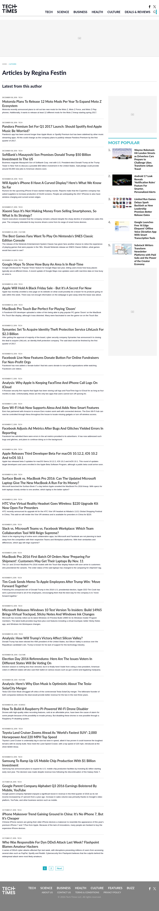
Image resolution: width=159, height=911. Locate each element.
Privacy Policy (112, 892)
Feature (22, 680)
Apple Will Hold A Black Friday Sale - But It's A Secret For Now (46, 288)
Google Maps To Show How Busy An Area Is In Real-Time (42, 264)
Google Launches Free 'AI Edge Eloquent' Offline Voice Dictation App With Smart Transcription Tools (145, 230)
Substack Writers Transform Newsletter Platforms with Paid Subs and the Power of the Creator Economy (145, 255)
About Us (47, 892)
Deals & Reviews (137, 12)
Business (80, 12)
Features (115, 888)
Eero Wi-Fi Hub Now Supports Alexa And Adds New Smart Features (50, 408)
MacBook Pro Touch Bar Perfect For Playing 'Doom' (39, 309)
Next (59, 868)
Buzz (130, 888)
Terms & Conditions (87, 892)
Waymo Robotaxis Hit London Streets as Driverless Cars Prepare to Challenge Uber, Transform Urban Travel (144, 159)
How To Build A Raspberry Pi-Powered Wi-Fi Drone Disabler (45, 709)
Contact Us (64, 892)
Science (63, 12)
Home (4, 64)
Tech (49, 12)
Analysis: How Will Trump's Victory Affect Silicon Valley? (42, 638)
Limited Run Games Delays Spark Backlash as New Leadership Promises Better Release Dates (145, 207)
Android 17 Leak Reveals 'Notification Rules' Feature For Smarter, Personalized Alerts (145, 184)
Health (97, 12)
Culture (113, 12)
